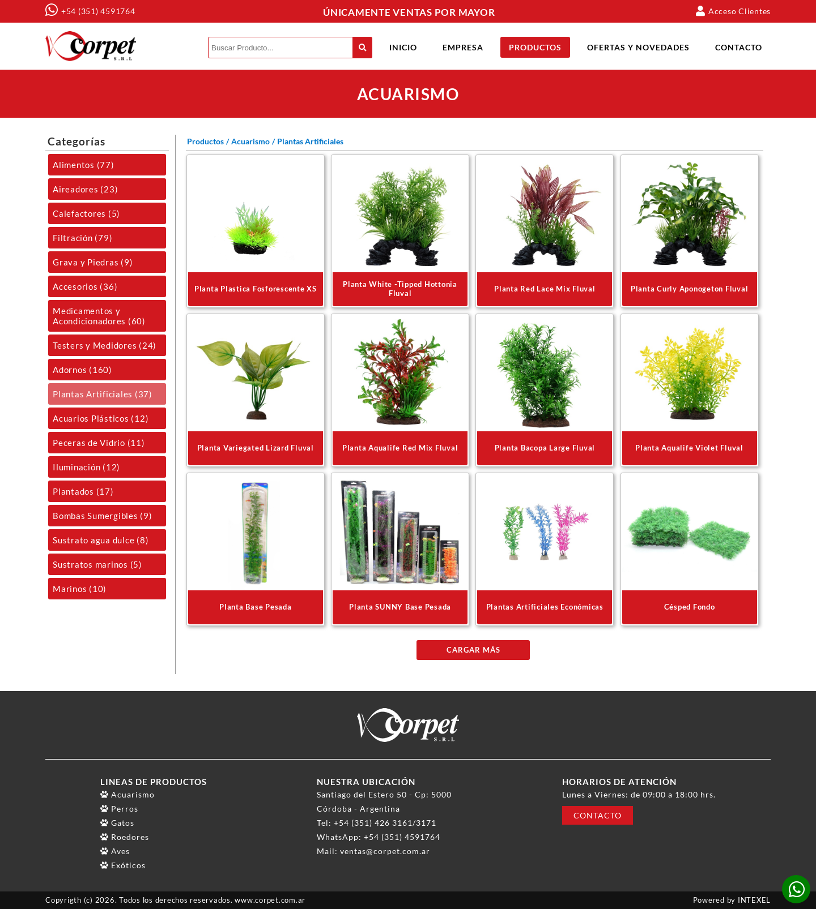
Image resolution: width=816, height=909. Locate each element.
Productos (535, 47)
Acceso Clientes (733, 11)
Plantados (83, 491)
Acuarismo (250, 141)
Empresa (463, 47)
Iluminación (86, 467)
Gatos (122, 822)
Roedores (130, 837)
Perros (124, 808)
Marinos (80, 589)
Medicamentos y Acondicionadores (99, 316)
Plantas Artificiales (102, 394)
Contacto (738, 47)
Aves (120, 851)
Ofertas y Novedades (638, 47)
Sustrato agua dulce (100, 540)
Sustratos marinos (97, 564)
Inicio (403, 47)
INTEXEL (754, 900)
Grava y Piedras (93, 262)
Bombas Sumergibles (102, 516)
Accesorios (85, 286)
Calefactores (86, 213)
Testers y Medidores (104, 345)
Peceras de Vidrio (99, 443)
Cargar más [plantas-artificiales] (473, 650)
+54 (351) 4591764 (98, 11)
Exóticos (128, 865)
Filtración (82, 238)
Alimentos (83, 165)
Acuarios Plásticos (100, 418)
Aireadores (85, 189)
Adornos (82, 370)
